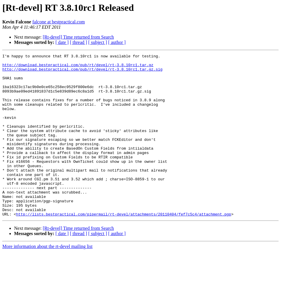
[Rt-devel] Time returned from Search (78, 37)
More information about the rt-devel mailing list (47, 278)
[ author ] (117, 42)
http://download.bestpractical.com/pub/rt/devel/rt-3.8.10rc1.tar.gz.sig (82, 72)
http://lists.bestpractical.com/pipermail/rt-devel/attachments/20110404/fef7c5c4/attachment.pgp (123, 246)
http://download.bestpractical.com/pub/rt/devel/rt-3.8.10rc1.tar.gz (77, 67)
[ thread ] (78, 42)
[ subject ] (97, 42)
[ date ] (62, 42)
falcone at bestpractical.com (58, 21)
